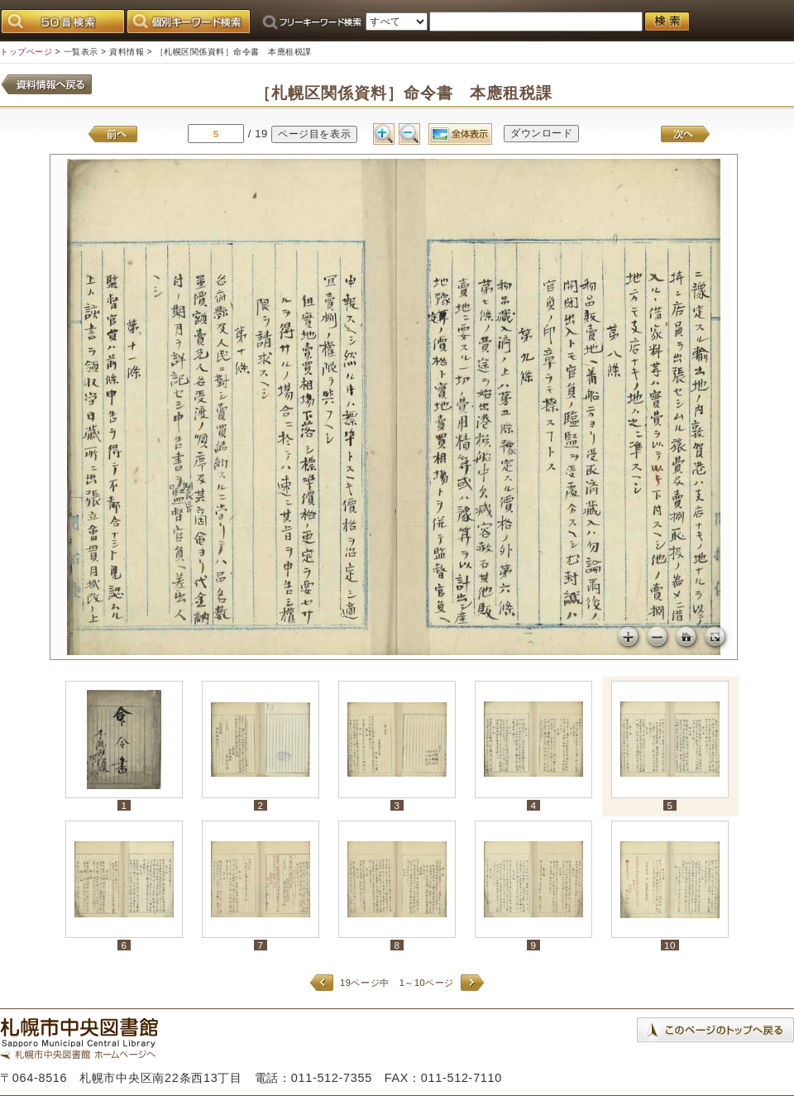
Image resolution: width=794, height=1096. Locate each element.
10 (670, 945)
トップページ (26, 51)
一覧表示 (81, 51)
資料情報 (126, 51)
